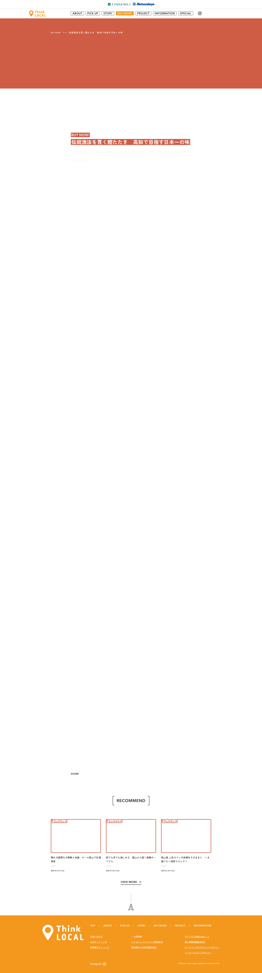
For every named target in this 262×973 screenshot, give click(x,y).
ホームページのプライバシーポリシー (202, 944)
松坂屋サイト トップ (99, 944)
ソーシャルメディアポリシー (198, 950)
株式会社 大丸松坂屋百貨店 (143, 944)
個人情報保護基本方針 (195, 939)
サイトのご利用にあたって (197, 934)
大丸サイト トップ (98, 939)
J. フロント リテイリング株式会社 (147, 939)
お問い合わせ (96, 934)
